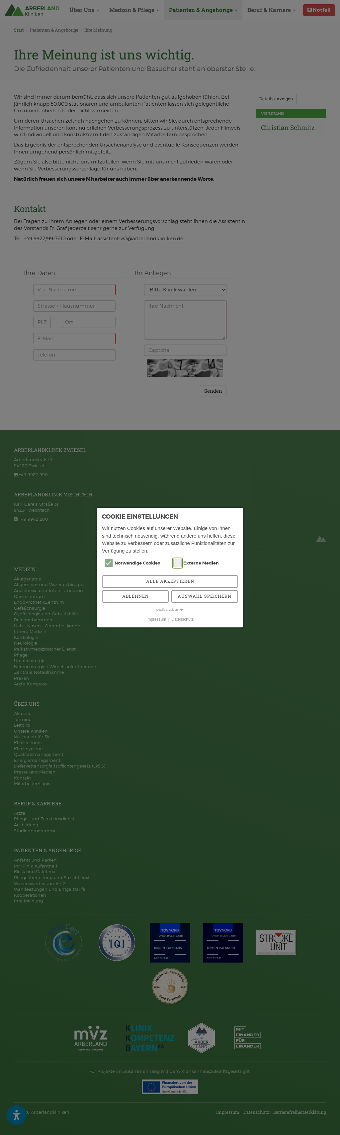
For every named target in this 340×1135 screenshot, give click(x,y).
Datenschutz (182, 619)
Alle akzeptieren (170, 581)
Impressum (156, 619)
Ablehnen (135, 596)
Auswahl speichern (204, 596)
